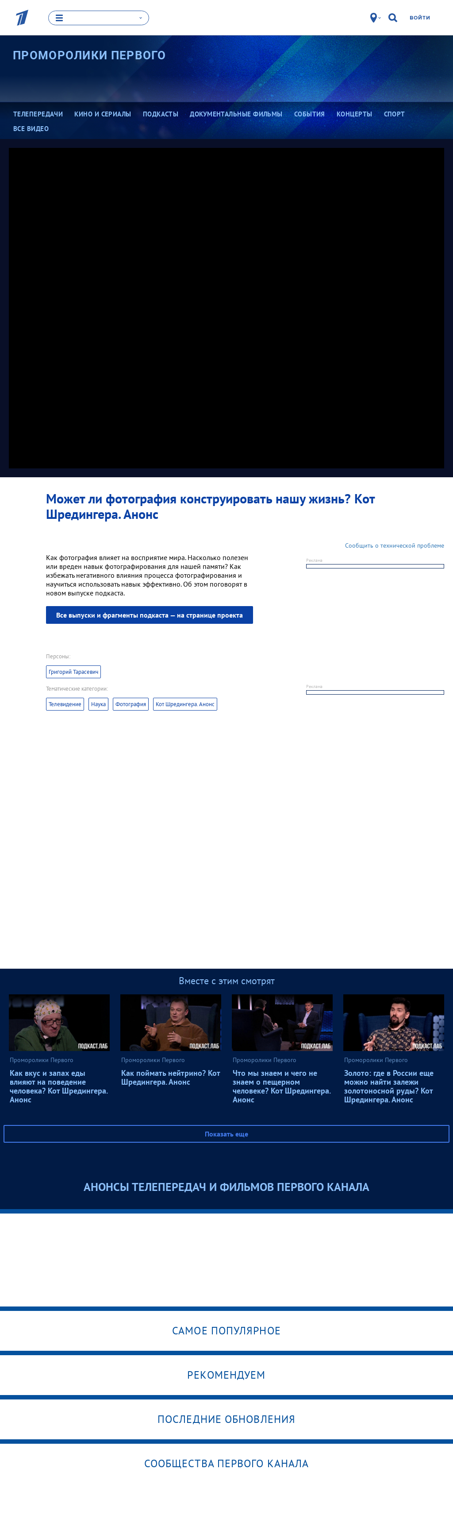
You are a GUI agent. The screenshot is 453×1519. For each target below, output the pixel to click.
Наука (98, 704)
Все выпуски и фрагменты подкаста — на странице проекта (149, 615)
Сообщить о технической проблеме (394, 545)
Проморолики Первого (89, 55)
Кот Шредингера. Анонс (185, 704)
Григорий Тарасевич (73, 672)
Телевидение (65, 704)
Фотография (130, 704)
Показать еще (226, 1133)
